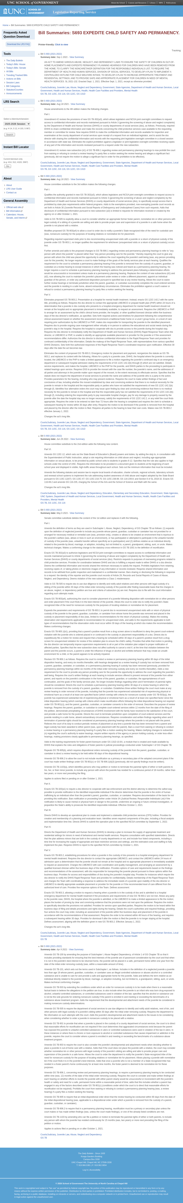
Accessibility (95, 1170)
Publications (171, 3)
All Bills (9, 71)
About (9, 185)
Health (84, 90)
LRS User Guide (14, 189)
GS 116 (61, 94)
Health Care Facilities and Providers (106, 90)
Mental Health (130, 90)
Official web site (14, 207)
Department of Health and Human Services (151, 87)
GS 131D (80, 94)
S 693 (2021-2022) (53, 54)
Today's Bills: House (15, 64)
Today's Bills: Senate (16, 68)
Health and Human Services (67, 90)
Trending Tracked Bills (16, 75)
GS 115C (52, 94)
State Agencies (123, 87)
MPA (161, 3)
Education (107, 493)
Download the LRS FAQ (18, 44)
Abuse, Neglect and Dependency (86, 87)
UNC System (47, 496)
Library (152, 3)
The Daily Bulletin (14, 60)
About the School (118, 3)
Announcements (14, 93)
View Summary (77, 57)
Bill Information (14, 211)
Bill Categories (13, 86)
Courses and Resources (137, 3)
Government (109, 87)
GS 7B (44, 94)
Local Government (105, 496)
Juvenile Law (63, 87)
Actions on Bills (13, 79)
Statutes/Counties (14, 90)
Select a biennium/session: (16, 119)
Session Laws (12, 82)
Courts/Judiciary (48, 87)
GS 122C (70, 94)
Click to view (61, 44)
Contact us (11, 192)
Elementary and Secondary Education (131, 493)
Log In (85, 1170)
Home (5, 25)
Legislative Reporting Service (74, 12)
